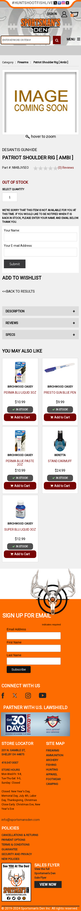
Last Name (14, 655)
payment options (13, 839)
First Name (14, 642)
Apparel (51, 774)
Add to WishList (21, 278)
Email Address (18, 629)
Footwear (53, 779)
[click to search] (57, 40)
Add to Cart (20, 417)
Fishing (51, 764)
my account (64, 14)
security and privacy (17, 854)
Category (7, 62)
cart (72, 15)
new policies (10, 859)
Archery (52, 760)
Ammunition (54, 755)
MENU (71, 39)
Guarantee (9, 849)
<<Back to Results (18, 291)
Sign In (52, 14)
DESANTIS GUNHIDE (19, 149)
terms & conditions (16, 844)
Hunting (52, 769)
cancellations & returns (20, 835)
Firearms (22, 62)
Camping (52, 784)
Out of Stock (15, 182)
